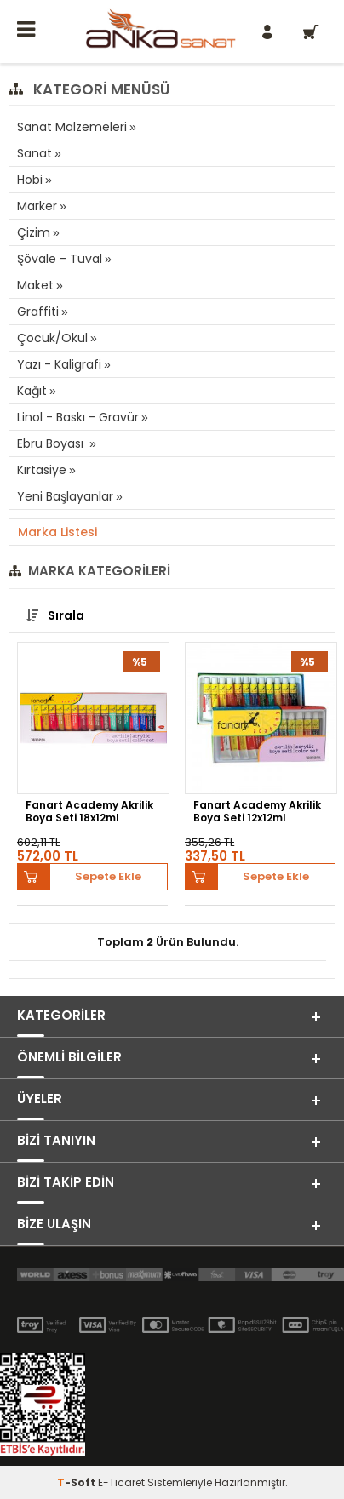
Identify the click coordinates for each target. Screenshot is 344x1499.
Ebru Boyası (52, 443)
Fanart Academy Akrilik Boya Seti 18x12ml (89, 811)
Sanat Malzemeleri (72, 126)
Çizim (33, 232)
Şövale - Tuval (59, 258)
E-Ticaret (121, 1482)
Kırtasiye (41, 469)
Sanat (34, 153)
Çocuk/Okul (52, 337)
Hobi (30, 179)
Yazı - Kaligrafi (59, 364)
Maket (35, 285)
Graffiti (38, 311)
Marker (37, 206)
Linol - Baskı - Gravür (78, 417)
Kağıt (32, 390)
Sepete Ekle (108, 876)
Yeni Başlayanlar (65, 496)
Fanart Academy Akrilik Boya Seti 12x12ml (257, 811)
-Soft (77, 1482)
